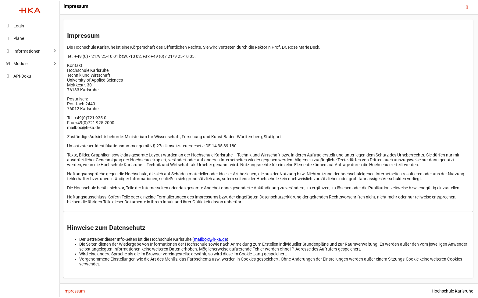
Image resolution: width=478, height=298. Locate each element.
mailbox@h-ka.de (210, 239)
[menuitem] (30, 25)
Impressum (74, 291)
